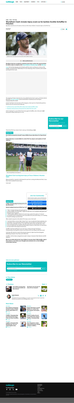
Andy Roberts (8, 28)
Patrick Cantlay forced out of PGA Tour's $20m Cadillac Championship (23, 207)
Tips (38, 1)
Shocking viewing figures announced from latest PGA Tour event (21, 108)
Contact (38, 387)
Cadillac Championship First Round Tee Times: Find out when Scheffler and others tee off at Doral (26, 204)
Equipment (27, 1)
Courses (33, 1)
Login (38, 391)
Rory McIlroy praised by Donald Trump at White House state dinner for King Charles (26, 135)
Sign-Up (38, 392)
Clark (7, 67)
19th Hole (44, 1)
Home (7, 19)
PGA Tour (15, 19)
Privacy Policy (15, 270)
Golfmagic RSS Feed (40, 388)
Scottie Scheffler (15, 99)
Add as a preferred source (26, 60)
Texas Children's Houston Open (30, 65)
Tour (21, 1)
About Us (39, 386)
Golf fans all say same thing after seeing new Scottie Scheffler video (22, 107)
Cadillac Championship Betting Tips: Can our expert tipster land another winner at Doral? (12, 324)
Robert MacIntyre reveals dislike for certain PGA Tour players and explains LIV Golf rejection (26, 139)
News (17, 1)
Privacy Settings (40, 390)
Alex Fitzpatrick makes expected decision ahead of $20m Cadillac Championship (33, 324)
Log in (63, 2)
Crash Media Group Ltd (11, 392)
